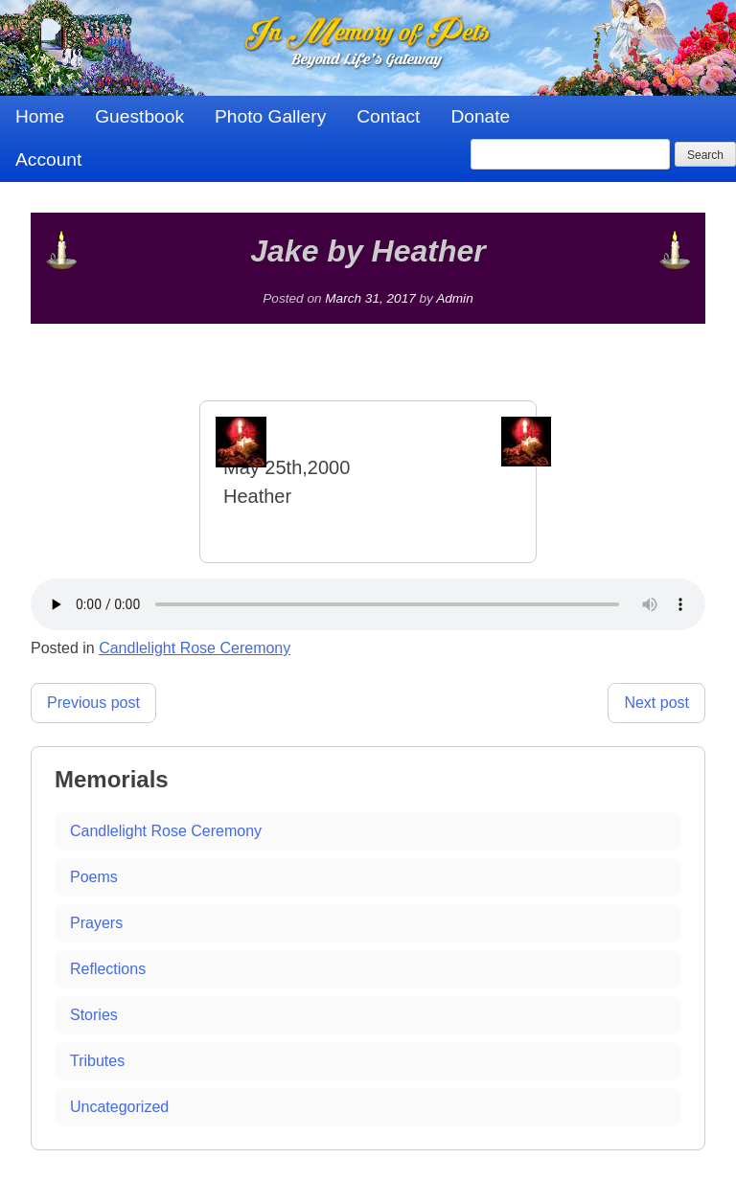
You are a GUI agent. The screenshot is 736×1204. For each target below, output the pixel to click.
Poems (94, 877)
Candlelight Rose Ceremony (194, 648)
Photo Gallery (270, 116)
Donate (480, 116)
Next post (656, 702)
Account (48, 159)
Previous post (93, 702)
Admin (454, 298)
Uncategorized (119, 1107)
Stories (94, 1015)
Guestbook (139, 116)
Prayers (96, 923)
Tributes (97, 1061)
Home (39, 116)
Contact (388, 116)
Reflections (108, 969)
